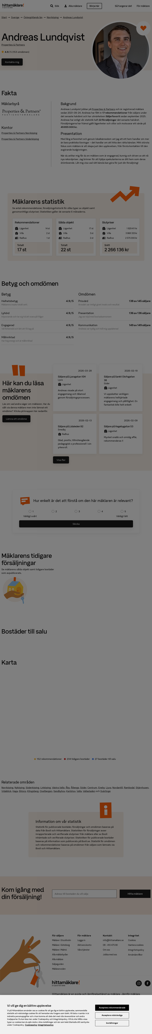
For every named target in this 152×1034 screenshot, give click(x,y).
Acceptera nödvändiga (112, 1018)
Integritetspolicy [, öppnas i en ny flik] (45, 1028)
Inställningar (112, 1026)
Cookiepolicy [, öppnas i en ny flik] (31, 1028)
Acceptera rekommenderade (112, 1011)
